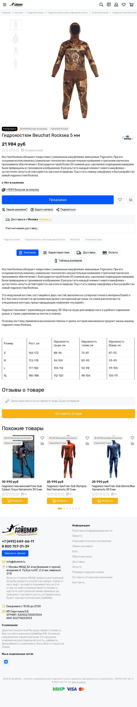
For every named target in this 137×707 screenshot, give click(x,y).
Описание (27, 253)
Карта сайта (78, 682)
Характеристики (56, 253)
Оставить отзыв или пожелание (92, 577)
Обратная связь (82, 556)
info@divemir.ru (15, 561)
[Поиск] (101, 4)
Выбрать (15, 501)
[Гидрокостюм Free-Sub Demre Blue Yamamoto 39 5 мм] (113, 456)
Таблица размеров (68, 261)
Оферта (77, 536)
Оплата (110, 253)
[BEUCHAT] (128, 138)
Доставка (86, 253)
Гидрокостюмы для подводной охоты (68, 12)
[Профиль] (116, 4)
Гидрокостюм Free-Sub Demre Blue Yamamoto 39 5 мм (113, 488)
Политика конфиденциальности (92, 530)
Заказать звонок (15, 553)
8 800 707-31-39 (15, 546)
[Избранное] (123, 4)
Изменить (45, 219)
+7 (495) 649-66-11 (18, 541)
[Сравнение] (130, 199)
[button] (59, 508)
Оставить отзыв (68, 414)
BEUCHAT (75, 239)
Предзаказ (58, 200)
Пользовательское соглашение (91, 541)
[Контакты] (109, 4)
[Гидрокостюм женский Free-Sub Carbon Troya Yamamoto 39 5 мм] (23, 456)
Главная (6, 12)
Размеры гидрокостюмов (88, 572)
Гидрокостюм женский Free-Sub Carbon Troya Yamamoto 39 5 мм (22, 488)
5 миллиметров (100, 12)
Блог (75, 551)
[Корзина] (131, 4)
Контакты (78, 582)
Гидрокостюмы (35, 12)
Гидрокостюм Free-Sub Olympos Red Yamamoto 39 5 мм (67, 488)
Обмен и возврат (82, 546)
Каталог (19, 12)
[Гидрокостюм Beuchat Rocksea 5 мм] (75, 71)
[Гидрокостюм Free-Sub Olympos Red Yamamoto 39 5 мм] (68, 456)
